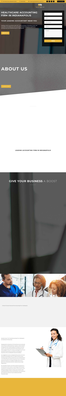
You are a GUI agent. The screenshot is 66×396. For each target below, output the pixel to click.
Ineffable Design (50, 394)
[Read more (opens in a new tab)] (22, 1)
